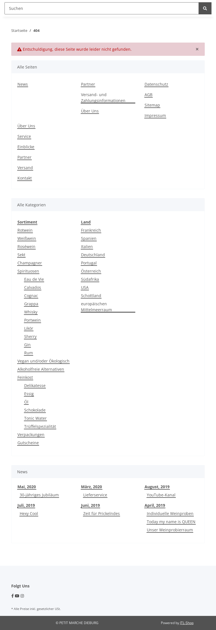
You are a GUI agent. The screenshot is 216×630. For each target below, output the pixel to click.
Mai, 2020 (26, 486)
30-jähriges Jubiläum (39, 495)
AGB (148, 94)
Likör (28, 328)
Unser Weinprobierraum (170, 529)
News (22, 84)
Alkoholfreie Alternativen (40, 369)
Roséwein (26, 246)
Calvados (32, 287)
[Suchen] (101, 8)
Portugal (89, 263)
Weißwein (26, 238)
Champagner (29, 263)
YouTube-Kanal (161, 495)
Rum (28, 352)
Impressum (155, 115)
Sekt (21, 254)
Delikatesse (35, 385)
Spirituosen (28, 271)
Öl (26, 401)
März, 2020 (91, 486)
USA (85, 287)
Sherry (30, 336)
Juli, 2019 (26, 505)
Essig (29, 393)
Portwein (32, 320)
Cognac (31, 295)
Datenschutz (156, 84)
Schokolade (35, 410)
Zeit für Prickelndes (101, 513)
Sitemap (152, 105)
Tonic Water (35, 418)
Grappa (31, 303)
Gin (27, 344)
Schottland (91, 295)
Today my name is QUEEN (171, 521)
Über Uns (90, 111)
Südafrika (90, 279)
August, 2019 (157, 486)
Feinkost (25, 377)
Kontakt (24, 178)
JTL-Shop (187, 622)
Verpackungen (30, 434)
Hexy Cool (29, 513)
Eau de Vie (34, 279)
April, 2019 (155, 505)
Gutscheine (28, 442)
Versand (25, 167)
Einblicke (25, 146)
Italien (87, 246)
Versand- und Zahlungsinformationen (103, 97)
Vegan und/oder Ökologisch (43, 361)
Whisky (30, 312)
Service (24, 136)
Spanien (88, 238)
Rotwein (25, 230)
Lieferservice (95, 495)
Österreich (91, 271)
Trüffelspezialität (40, 426)
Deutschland (93, 254)
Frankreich (91, 230)
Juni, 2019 (90, 505)
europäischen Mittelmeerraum (96, 306)
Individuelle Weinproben (170, 513)
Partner (88, 84)
